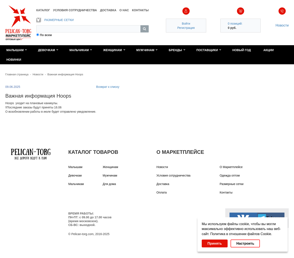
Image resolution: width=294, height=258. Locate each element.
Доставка (163, 184)
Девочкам (48, 50)
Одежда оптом (230, 175)
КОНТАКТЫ (140, 10)
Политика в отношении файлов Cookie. (241, 234)
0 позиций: (235, 23)
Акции (268, 50)
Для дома (109, 184)
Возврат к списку (107, 86)
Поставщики (208, 50)
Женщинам (114, 50)
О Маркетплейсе (231, 167)
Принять (214, 243)
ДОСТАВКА (108, 10)
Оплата (162, 192)
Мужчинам (147, 50)
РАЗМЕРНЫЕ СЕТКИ (55, 20)
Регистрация (186, 27)
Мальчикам (80, 50)
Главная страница (16, 74)
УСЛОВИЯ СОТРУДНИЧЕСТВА (75, 10)
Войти (186, 23)
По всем (46, 35)
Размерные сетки (232, 184)
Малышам (16, 50)
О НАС (124, 10)
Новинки (13, 59)
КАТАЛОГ (43, 10)
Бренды (177, 50)
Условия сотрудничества (173, 175)
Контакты (226, 192)
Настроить (245, 243)
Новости (282, 25)
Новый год (241, 50)
